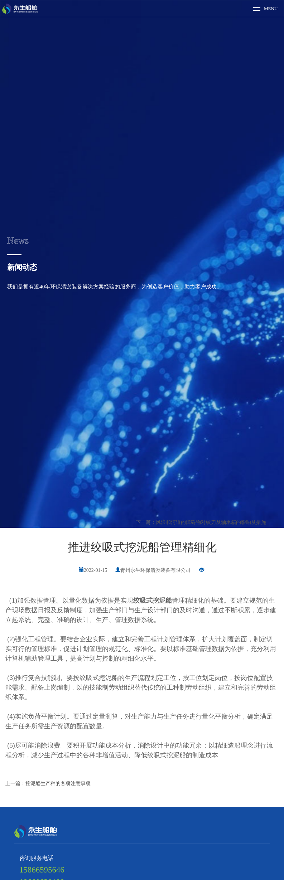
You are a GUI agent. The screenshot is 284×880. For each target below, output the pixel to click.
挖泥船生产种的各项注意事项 (58, 783)
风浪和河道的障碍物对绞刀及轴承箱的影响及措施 (211, 522)
